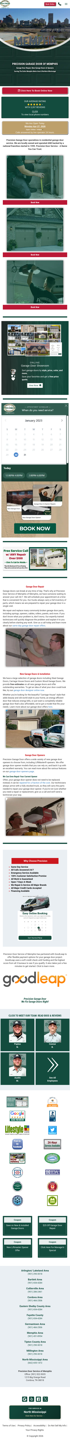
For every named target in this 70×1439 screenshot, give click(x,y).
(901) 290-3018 (35, 1274)
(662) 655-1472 (35, 1363)
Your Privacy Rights (35, 1430)
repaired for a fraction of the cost (34, 782)
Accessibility (39, 1425)
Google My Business (24, 1399)
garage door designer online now (29, 690)
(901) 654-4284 (35, 1283)
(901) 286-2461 (35, 1291)
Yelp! (31, 1399)
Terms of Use (8, 1425)
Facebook (38, 1399)
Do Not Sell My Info (57, 1425)
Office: (35, 1374)
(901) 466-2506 (35, 1300)
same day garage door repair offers (28, 625)
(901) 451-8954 (35, 1336)
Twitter (45, 1399)
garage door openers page (21, 771)
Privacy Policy (24, 1425)
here (50, 707)
